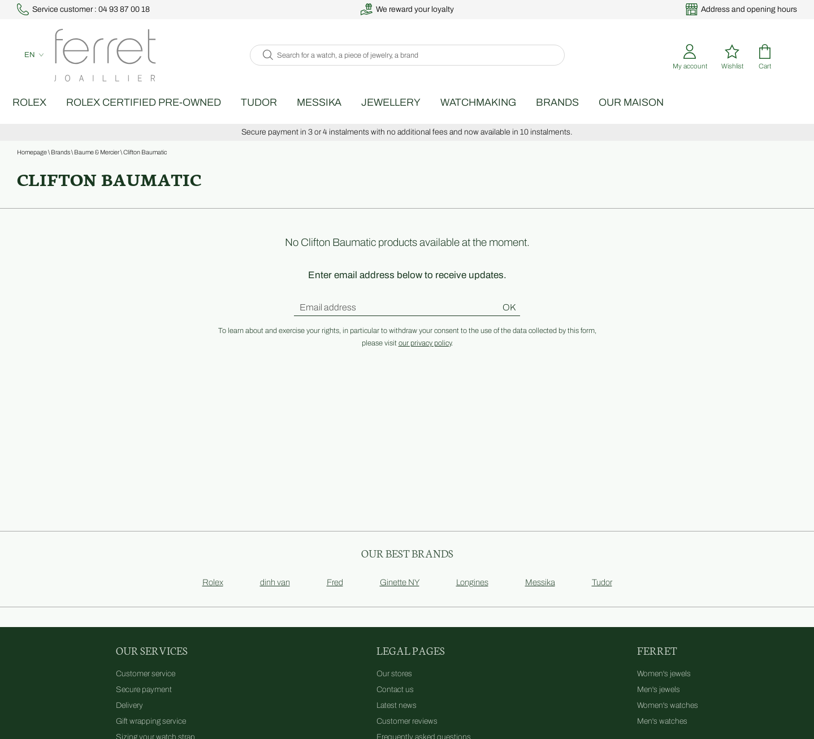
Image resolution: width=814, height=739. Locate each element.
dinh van (275, 594)
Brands (590, 114)
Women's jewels (664, 686)
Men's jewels (658, 702)
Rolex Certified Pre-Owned (176, 114)
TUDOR (292, 114)
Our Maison (663, 114)
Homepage (32, 164)
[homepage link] (98, 62)
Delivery (129, 718)
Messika (352, 114)
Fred (335, 594)
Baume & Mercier (96, 164)
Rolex (62, 114)
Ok (509, 320)
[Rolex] (795, 62)
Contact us (395, 702)
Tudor (602, 594)
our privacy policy (425, 356)
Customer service (145, 686)
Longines (472, 594)
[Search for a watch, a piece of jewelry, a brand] (416, 62)
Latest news (396, 718)
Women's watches (667, 718)
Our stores (394, 686)
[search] (265, 62)
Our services (152, 662)
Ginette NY (399, 594)
